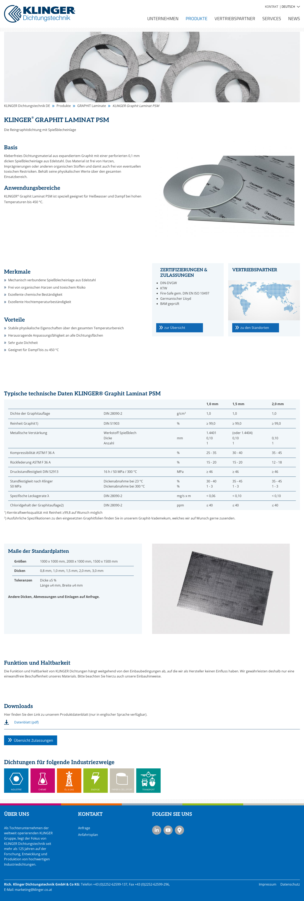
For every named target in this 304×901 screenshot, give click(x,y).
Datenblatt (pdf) (26, 722)
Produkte (64, 106)
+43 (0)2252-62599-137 (110, 884)
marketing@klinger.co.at (33, 889)
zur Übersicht (174, 327)
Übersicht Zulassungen (33, 740)
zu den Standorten (254, 327)
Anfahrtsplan (88, 834)
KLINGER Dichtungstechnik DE (27, 106)
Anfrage (84, 828)
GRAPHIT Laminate (91, 106)
